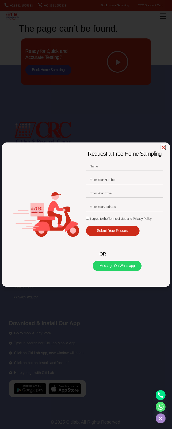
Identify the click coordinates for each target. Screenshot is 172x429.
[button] (163, 147)
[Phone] (161, 395)
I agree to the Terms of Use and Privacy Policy (120, 218)
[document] (86, 214)
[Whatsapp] (161, 407)
